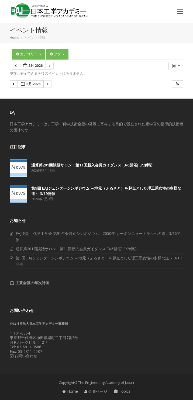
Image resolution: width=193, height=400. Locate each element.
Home (70, 391)
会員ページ (95, 391)
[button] (180, 11)
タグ (57, 54)
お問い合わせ (23, 355)
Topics (122, 391)
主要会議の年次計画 (31, 282)
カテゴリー (28, 54)
